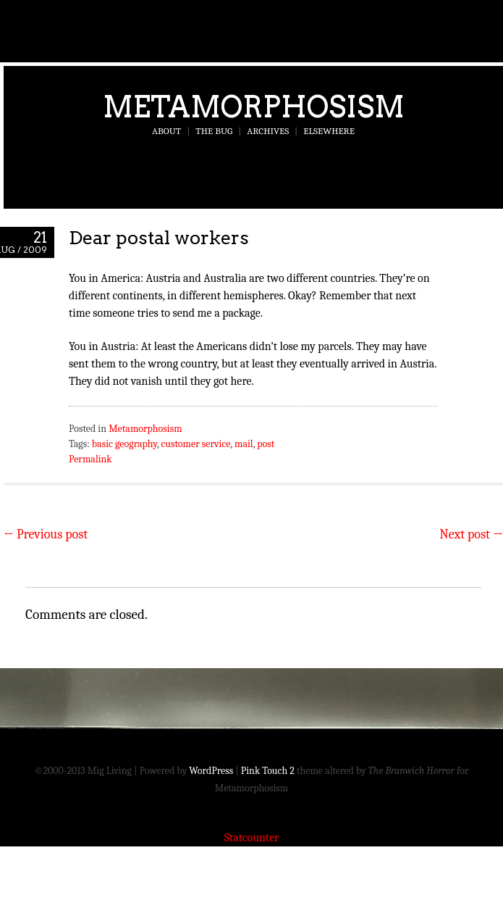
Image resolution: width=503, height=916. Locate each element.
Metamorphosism (254, 106)
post (265, 444)
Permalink (90, 459)
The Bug (213, 130)
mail (243, 444)
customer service (195, 444)
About (166, 130)
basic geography (124, 444)
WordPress (211, 771)
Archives (268, 130)
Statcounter (251, 837)
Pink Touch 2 (268, 771)
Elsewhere (329, 130)
